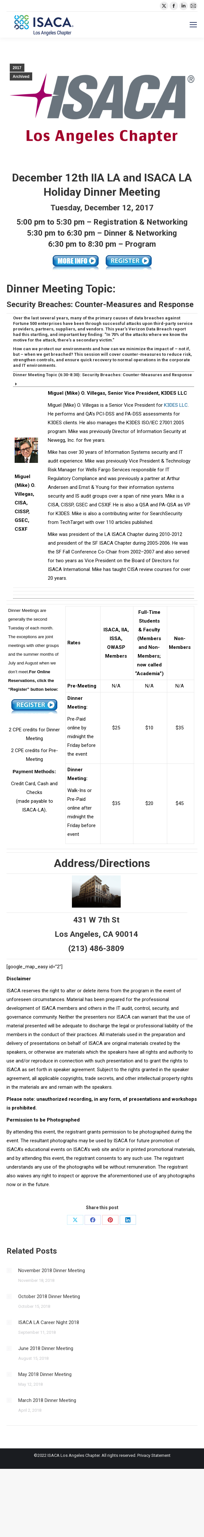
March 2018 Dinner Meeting (47, 1400)
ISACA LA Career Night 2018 (48, 1322)
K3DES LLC (176, 405)
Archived (21, 76)
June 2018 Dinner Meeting (45, 1348)
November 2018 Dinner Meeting (51, 1270)
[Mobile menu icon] (193, 24)
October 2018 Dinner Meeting (49, 1296)
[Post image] (9, 1270)
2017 (17, 68)
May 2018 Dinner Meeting (45, 1374)
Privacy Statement (153, 1455)
